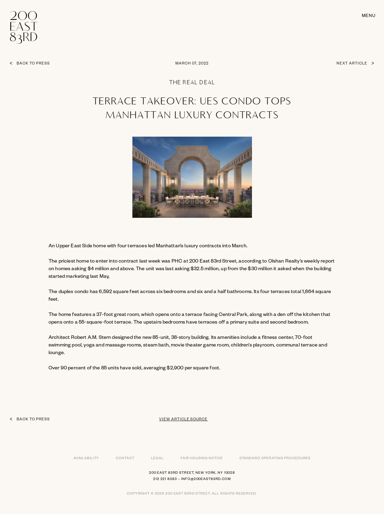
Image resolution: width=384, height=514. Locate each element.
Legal (157, 459)
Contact (125, 459)
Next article (352, 64)
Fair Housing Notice (202, 459)
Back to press (33, 64)
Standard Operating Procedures (275, 459)
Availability (86, 459)
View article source (183, 420)
